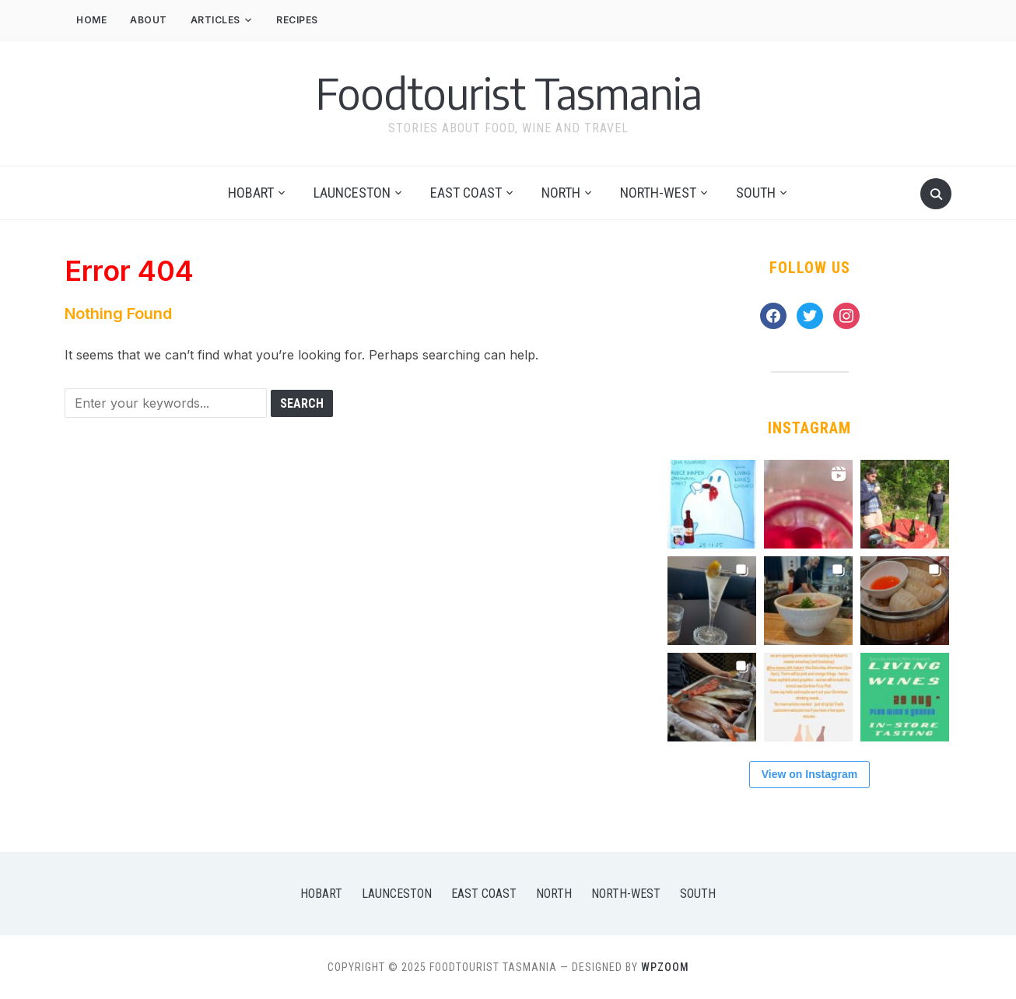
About (148, 20)
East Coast (466, 192)
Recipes (297, 20)
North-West (658, 192)
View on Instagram (809, 774)
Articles (215, 20)
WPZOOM (665, 967)
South (756, 192)
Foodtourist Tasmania (508, 92)
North (560, 192)
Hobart (251, 192)
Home (91, 20)
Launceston (352, 192)
